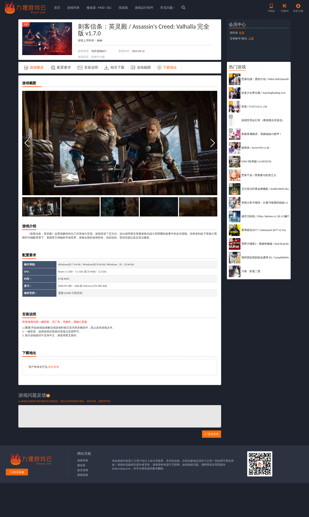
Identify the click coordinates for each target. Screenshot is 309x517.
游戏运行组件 (144, 7)
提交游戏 (82, 470)
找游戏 (123, 7)
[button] (212, 143)
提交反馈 (212, 434)
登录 (241, 32)
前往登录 (53, 367)
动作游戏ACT (98, 51)
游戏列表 (73, 7)
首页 (57, 7)
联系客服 (17, 472)
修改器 (81, 465)
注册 (251, 38)
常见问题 (167, 7)
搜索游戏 (82, 475)
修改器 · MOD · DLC (99, 7)
